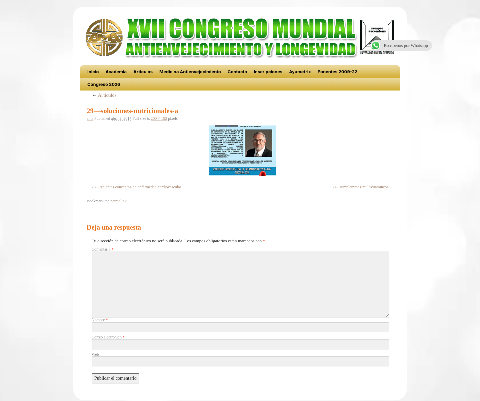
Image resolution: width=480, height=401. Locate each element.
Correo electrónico (108, 337)
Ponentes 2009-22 (337, 71)
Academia (116, 71)
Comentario (103, 249)
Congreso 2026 (103, 84)
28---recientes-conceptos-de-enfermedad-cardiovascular (136, 187)
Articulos (143, 71)
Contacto (237, 71)
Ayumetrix (300, 71)
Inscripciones (268, 71)
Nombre (100, 319)
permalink (118, 201)
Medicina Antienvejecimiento (190, 71)
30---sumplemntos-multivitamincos (360, 187)
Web (95, 354)
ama (90, 118)
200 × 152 (159, 118)
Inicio (93, 71)
